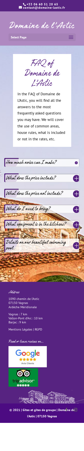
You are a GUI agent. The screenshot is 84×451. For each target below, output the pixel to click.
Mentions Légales (20, 329)
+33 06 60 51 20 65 (42, 4)
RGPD (38, 329)
